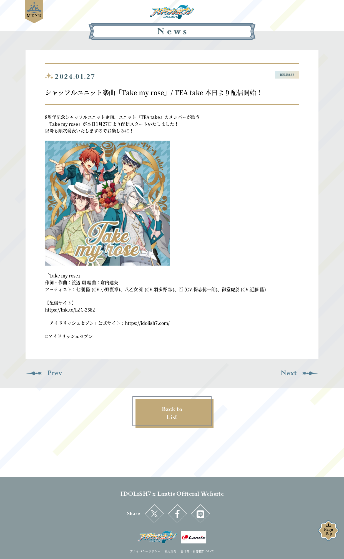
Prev (54, 373)
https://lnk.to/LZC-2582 (70, 309)
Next (288, 373)
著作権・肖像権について (197, 551)
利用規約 (170, 551)
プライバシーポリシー (145, 551)
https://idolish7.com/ (147, 323)
